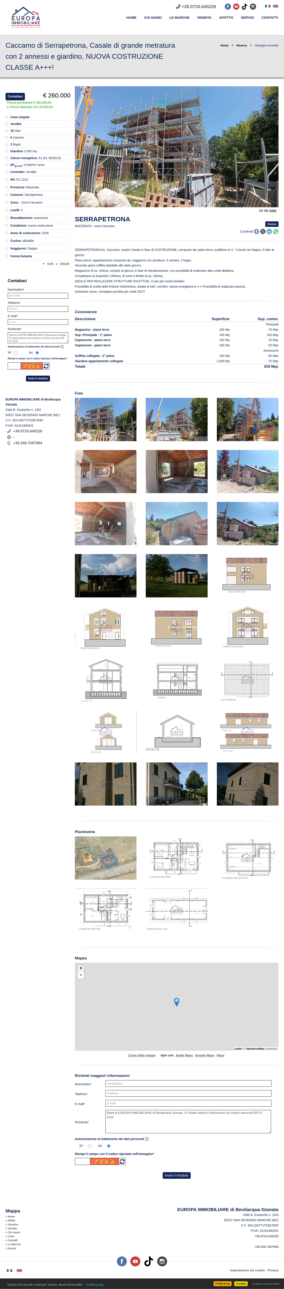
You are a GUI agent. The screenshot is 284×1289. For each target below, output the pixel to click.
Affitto (226, 17)
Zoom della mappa (141, 1055)
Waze (220, 1055)
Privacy (272, 1270)
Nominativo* (83, 1084)
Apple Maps (184, 1055)
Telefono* (81, 1094)
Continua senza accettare (266, 1283)
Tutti (50, 264)
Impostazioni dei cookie (247, 1270)
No (100, 1146)
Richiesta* (82, 1122)
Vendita (204, 17)
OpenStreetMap (255, 1048)
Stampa (271, 224)
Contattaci (15, 96)
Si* (81, 1146)
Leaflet (238, 1048)
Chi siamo (153, 17)
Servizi (247, 17)
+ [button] (80, 968)
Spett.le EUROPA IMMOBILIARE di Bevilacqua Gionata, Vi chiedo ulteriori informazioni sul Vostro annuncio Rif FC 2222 (188, 1121)
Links (11, 1236)
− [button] (80, 975)
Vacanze (13, 1224)
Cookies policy (94, 1284)
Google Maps (204, 1055)
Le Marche (179, 17)
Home (131, 17)
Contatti (269, 17)
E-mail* (80, 1104)
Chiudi (64, 264)
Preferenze (222, 1283)
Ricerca (242, 45)
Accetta (241, 1283)
